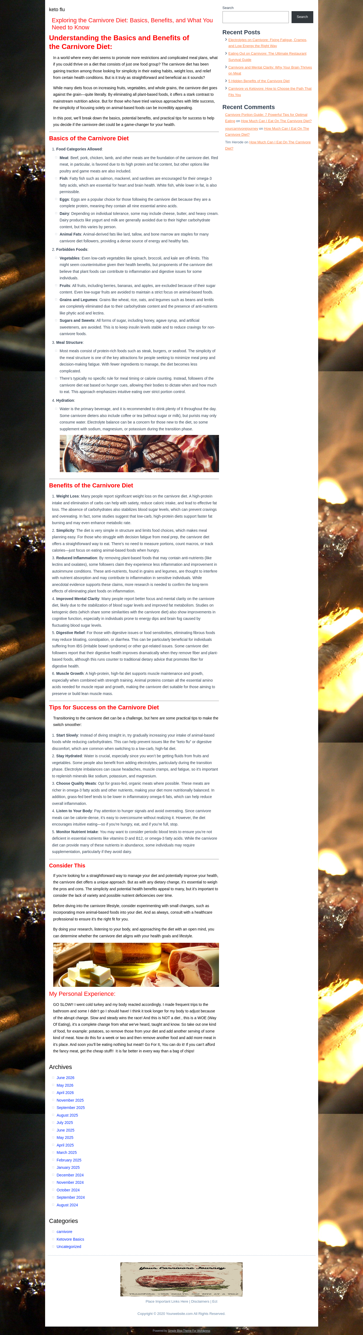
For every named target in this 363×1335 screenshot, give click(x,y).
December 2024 (70, 1175)
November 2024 (70, 1182)
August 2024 (67, 1205)
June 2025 (65, 1130)
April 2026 (65, 1092)
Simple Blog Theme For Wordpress (189, 1330)
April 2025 (65, 1145)
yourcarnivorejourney (241, 128)
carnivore (65, 1231)
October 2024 (68, 1190)
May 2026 (65, 1085)
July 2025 (65, 1122)
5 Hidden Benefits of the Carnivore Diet (259, 81)
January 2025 (68, 1167)
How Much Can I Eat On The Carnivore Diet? (276, 121)
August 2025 (67, 1115)
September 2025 (71, 1107)
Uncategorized (69, 1246)
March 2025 (67, 1152)
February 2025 (69, 1160)
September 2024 (71, 1197)
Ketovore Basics (70, 1239)
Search (228, 8)
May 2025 (65, 1137)
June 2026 (65, 1078)
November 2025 (70, 1100)
